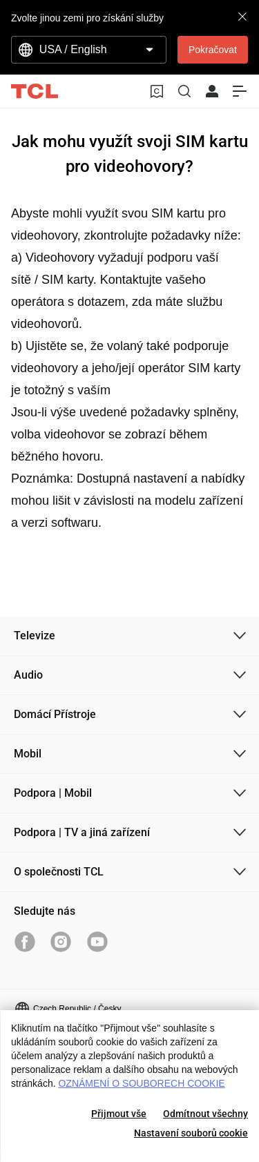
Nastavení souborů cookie (191, 1133)
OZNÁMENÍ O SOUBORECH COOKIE (141, 1083)
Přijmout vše (118, 1113)
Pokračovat (213, 49)
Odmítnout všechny (205, 1113)
